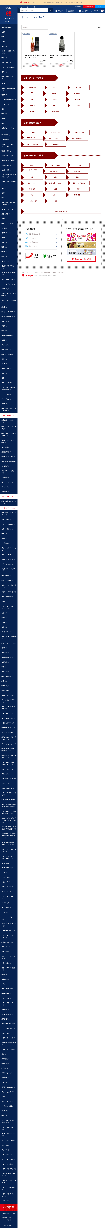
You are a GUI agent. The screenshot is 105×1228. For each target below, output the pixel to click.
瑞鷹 (71, 95)
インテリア (6, 632)
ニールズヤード (7, 912)
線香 (4, 681)
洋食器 (4, 617)
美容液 (4, 974)
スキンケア (5, 882)
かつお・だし (6, 104)
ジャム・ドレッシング (51, 159)
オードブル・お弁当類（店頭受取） (8, 388)
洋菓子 (3, 36)
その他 (4, 237)
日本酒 (92, 166)
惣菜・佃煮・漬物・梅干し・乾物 (8, 203)
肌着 (3, 1054)
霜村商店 (51, 102)
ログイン (100, 6)
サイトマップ (61, 260)
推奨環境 (54, 260)
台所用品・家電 (7, 657)
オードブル (6, 394)
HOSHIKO (31, 109)
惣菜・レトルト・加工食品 (8, 428)
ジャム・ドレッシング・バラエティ (8, 145)
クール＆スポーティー (8, 1135)
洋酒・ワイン (6, 62)
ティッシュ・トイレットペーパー (8, 607)
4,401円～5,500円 (51, 138)
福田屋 (31, 95)
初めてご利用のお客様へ (61, 11)
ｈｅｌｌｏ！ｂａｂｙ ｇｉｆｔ (8, 850)
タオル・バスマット (8, 592)
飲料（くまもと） (7, 496)
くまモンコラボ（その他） (8, 1195)
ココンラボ (6, 907)
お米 (30, 187)
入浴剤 (3, 601)
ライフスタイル (7, 156)
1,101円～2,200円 (71, 131)
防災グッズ (5, 690)
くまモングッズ (7, 1154)
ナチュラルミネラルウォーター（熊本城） (61, 47)
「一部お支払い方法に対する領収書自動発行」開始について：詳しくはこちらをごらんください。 (58, 2)
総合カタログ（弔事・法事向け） (8, 756)
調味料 (4, 307)
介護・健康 (6, 963)
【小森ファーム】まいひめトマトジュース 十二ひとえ (34, 47)
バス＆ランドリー (8, 160)
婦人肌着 (5, 1019)
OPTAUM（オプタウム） (8, 918)
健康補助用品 (6, 993)
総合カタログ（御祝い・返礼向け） (8, 750)
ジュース (5, 345)
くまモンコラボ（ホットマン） (8, 1181)
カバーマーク (6, 891)
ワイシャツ (5, 1033)
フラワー (5, 652)
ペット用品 (5, 1145)
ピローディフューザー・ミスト (8, 936)
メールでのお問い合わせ (7, 1225)
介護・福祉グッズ (7, 988)
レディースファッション (8, 1004)
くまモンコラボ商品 (8, 1169)
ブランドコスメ (7, 868)
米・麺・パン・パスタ (8, 209)
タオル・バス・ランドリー (8, 586)
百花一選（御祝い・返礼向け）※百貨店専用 (8, 828)
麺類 (30, 173)
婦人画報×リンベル (8, 727)
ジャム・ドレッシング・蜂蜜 (8, 294)
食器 (4, 613)
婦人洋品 (5, 1009)
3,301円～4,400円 (31, 138)
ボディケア (5, 951)
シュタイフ (5, 1200)
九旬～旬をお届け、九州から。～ (8, 176)
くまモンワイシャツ (8, 1038)
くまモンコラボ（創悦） (8, 1188)
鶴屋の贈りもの (7, 27)
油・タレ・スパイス (8, 312)
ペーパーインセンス (8, 930)
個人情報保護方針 (46, 260)
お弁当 (4, 403)
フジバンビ (51, 88)
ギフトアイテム (7, 1101)
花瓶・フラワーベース (8, 643)
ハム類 (3, 83)
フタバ (92, 102)
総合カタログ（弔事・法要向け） (8, 738)
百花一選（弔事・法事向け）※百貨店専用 (8, 805)
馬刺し (71, 180)
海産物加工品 (6, 452)
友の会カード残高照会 (73, 11)
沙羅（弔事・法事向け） (8, 799)
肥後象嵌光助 (51, 109)
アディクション (6, 947)
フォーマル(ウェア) (8, 1023)
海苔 (4, 114)
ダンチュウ (5, 783)
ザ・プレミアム (7, 713)
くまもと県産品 (7, 415)
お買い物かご (99, 11)
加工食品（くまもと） (8, 421)
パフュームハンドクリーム (8, 925)
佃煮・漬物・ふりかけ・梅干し (8, 434)
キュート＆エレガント (8, 1128)
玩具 (4, 1115)
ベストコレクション (8, 744)
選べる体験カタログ (8, 718)
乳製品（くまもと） (8, 559)
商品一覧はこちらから (61, 199)
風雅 (91, 88)
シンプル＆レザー (8, 1140)
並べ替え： (26, 27)
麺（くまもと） (7, 482)
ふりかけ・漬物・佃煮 (8, 99)
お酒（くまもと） (8, 529)
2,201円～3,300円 (91, 131)
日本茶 (4, 118)
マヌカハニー (6, 984)
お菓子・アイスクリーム (8, 182)
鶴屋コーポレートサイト (27, 260)
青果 (3, 378)
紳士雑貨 (5, 1059)
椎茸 (3, 109)
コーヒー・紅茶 (7, 335)
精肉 (91, 180)
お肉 (4, 242)
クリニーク (5, 877)
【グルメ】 (6, 233)
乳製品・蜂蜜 (6, 151)
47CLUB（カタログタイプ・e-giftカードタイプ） (9, 820)
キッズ (4, 1111)
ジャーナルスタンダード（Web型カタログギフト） (8, 836)
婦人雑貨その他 (7, 1014)
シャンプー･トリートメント (9, 957)
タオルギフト (6, 165)
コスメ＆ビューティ (8, 863)
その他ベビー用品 (7, 1106)
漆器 (4, 627)
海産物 (51, 180)
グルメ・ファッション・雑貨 (8, 708)
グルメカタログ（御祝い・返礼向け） (8, 763)
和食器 (4, 622)
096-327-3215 (7, 1218)
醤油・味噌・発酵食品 (92, 173)
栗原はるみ (5, 671)
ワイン (3, 218)
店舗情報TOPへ (77, 6)
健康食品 (5, 979)
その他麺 (5, 491)
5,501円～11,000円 (71, 138)
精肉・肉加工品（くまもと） (8, 514)
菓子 (4, 247)
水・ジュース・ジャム (8, 508)
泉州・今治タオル (7, 596)
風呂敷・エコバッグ (8, 1087)
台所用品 (5, 662)
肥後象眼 (5, 1077)
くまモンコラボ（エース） (8, 1174)
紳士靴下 (5, 1063)
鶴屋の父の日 (7, 223)
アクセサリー (6, 1073)
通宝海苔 (31, 102)
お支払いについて (34, 230)
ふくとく (71, 102)
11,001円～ (91, 138)
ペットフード (6, 1150)
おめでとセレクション (8, 778)
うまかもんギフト (7, 723)
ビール (4, 364)
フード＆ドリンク (8, 284)
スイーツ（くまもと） (8, 472)
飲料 (4, 46)
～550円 (30, 131)
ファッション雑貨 (71, 187)
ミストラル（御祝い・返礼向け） (8, 794)
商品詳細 (35, 65)
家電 (3, 667)
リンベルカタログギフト (8, 701)
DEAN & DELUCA (7, 788)
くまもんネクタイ (8, 1049)
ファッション (6, 998)
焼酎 (71, 166)
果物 (4, 256)
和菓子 (3, 41)
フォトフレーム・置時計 (8, 637)
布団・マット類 (7, 580)
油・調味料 (5, 139)
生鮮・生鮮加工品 (8, 67)
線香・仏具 (6, 676)
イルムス (5, 774)
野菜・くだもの (7, 382)
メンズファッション (8, 1028)
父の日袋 (4, 228)
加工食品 (5, 289)
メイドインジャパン (7, 769)
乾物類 (4, 95)
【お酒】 (5, 261)
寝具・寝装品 (6, 575)
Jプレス (4, 1068)
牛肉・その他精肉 (7, 354)
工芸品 (92, 187)
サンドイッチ (6, 399)
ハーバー (5, 903)
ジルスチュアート (7, 886)
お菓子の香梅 (31, 88)
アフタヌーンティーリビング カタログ (8, 857)
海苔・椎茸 (30, 180)
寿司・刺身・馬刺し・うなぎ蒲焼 (8, 409)
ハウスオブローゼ (7, 942)
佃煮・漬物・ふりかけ (71, 173)
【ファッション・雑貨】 (8, 273)
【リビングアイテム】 (8, 267)
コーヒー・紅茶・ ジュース (8, 52)
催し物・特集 (6, 170)
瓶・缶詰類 (5, 135)
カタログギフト (7, 695)
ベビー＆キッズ (7, 1092)
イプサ (4, 872)
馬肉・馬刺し (6, 519)
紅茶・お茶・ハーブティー (8, 502)
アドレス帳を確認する (85, 11)
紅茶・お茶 (51, 166)
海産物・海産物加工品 (8, 89)
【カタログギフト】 (8, 279)
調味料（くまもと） (8, 456)
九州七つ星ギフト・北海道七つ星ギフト (8, 812)
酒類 (4, 57)
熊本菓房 (71, 88)
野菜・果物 (51, 187)
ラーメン (71, 159)
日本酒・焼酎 (6, 368)
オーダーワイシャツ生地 (8, 1043)
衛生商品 (5, 685)
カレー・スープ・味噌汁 (8, 301)
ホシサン (91, 95)
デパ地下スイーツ (8, 316)
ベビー (4, 1096)
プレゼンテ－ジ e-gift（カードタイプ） (8, 843)
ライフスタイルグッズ (8, 570)
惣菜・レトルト (51, 173)
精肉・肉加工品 (7, 349)
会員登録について (34, 221)
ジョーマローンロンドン (8, 897)
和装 (4, 1082)
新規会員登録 (89, 6)
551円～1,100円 (51, 131)
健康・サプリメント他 (8, 969)
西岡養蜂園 (51, 95)
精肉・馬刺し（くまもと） (8, 77)
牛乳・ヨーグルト (91, 159)
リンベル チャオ (7, 732)
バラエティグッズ (8, 1159)
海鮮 (3, 197)
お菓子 (3, 32)
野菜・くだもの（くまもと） (8, 549)
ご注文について (33, 225)
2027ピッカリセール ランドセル (8, 1121)
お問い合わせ (37, 260)
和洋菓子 (31, 159)
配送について (33, 234)
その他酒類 (5, 543)
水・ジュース (31, 166)
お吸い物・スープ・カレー (8, 129)
